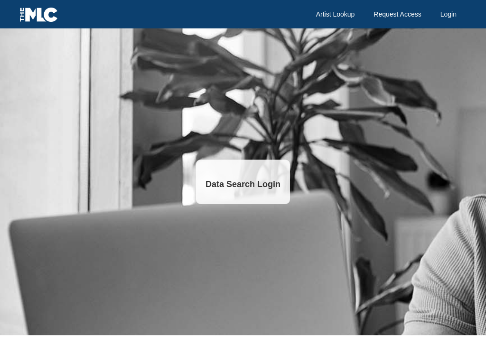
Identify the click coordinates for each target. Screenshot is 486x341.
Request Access (397, 14)
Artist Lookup (335, 14)
